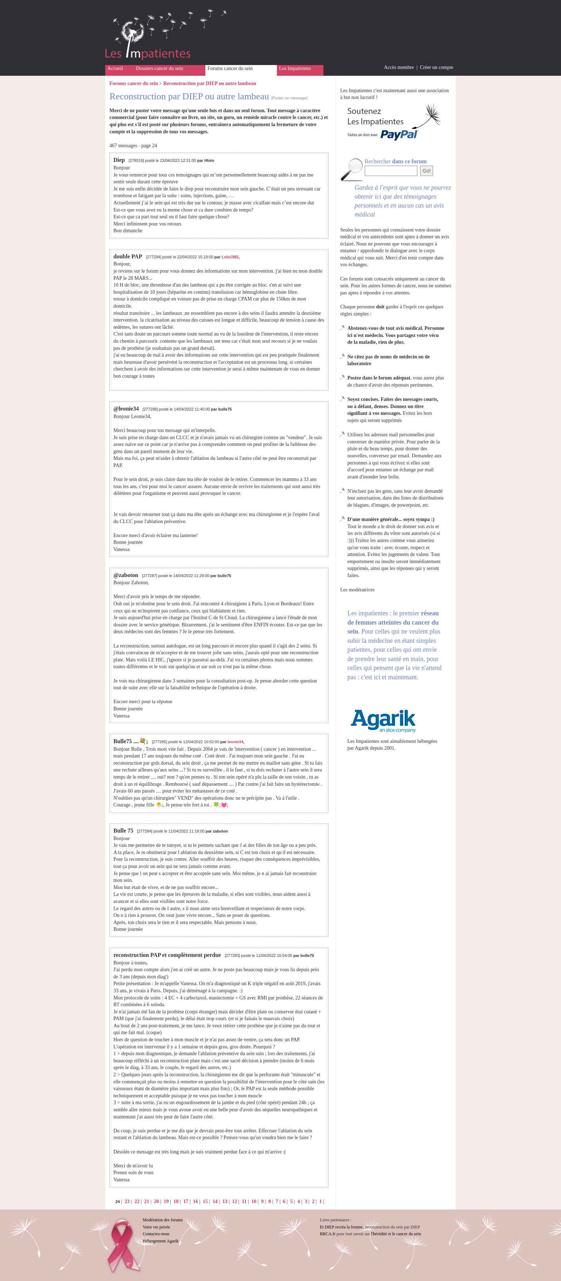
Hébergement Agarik (161, 1240)
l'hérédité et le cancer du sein (396, 1233)
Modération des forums (163, 1219)
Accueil (115, 68)
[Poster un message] (289, 98)
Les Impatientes (295, 68)
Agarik (362, 748)
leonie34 (235, 742)
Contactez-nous (156, 1233)
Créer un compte (436, 67)
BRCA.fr (328, 1233)
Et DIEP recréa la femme (341, 1227)
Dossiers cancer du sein (159, 68)
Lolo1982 (230, 257)
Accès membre (399, 67)
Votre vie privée (156, 1227)
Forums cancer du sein (230, 68)
